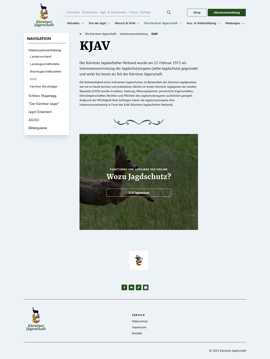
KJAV (33, 79)
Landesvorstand (40, 57)
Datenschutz (140, 321)
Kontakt (145, 12)
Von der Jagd (99, 23)
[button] (138, 287)
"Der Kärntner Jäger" (43, 104)
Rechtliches (90, 12)
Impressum (139, 327)
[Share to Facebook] (124, 287)
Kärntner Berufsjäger (44, 87)
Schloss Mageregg (42, 95)
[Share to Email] (131, 287)
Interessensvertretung (44, 50)
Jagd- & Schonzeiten (113, 12)
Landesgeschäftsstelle (44, 64)
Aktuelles (75, 23)
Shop (197, 12)
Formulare (73, 12)
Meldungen (234, 23)
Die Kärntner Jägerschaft (163, 23)
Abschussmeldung (227, 12)
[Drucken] (145, 287)
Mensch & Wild (127, 23)
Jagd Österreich (40, 112)
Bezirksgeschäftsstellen (45, 72)
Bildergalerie (37, 128)
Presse (133, 12)
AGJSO (33, 120)
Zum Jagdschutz (138, 192)
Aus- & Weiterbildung (204, 23)
